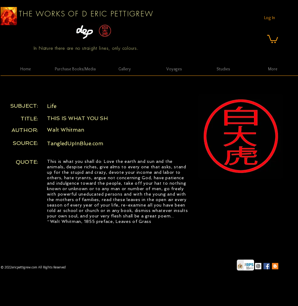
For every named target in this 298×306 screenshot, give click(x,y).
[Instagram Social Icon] (258, 266)
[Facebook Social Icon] (266, 266)
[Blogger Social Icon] (275, 266)
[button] (272, 38)
